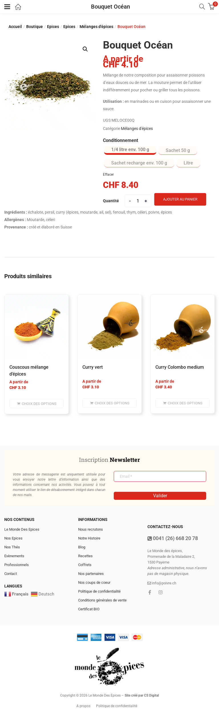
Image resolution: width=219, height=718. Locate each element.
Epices (53, 26)
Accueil (15, 26)
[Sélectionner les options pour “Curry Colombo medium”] (182, 403)
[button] (85, 49)
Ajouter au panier (180, 199)
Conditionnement (120, 140)
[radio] (130, 150)
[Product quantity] (138, 201)
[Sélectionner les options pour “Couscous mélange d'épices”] (36, 403)
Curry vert (92, 367)
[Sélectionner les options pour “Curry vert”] (109, 403)
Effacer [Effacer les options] (108, 175)
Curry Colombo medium (179, 367)
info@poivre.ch (161, 583)
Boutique (34, 26)
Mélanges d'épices (96, 26)
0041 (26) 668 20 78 (172, 538)
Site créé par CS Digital (142, 695)
